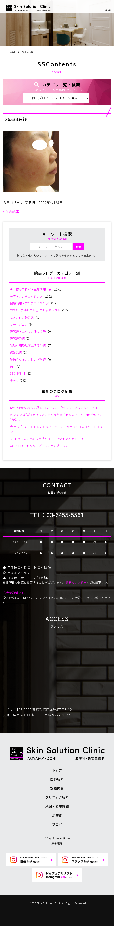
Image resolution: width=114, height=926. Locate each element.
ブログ (57, 824)
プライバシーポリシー (57, 838)
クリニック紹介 (57, 797)
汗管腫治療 (17, 338)
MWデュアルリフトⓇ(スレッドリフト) (35, 310)
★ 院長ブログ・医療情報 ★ (31, 289)
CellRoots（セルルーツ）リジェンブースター (40, 446)
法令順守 (56, 843)
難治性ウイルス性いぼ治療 (28, 359)
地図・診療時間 (57, 806)
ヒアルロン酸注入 (22, 317)
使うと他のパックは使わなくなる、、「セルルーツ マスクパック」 (54, 408)
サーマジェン (19, 324)
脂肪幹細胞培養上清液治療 (28, 345)
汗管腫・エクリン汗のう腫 (28, 331)
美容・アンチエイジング (26, 296)
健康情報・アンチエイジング (29, 303)
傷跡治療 (16, 352)
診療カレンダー (75, 582)
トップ (57, 770)
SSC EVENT (18, 373)
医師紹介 (57, 779)
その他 (14, 380)
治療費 (57, 815)
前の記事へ (14, 211)
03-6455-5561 (65, 515)
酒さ (13, 367)
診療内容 (57, 788)
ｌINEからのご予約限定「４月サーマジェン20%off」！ (47, 439)
